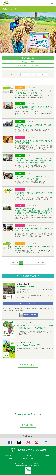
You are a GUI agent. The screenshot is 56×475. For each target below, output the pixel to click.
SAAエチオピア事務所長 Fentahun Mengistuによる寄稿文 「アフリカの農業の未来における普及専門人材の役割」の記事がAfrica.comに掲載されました (34, 211)
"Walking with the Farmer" (27, 286)
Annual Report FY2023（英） (29, 345)
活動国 (47, 455)
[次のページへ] (39, 263)
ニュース (9, 458)
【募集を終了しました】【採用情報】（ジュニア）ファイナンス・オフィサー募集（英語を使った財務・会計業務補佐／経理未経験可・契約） (34, 161)
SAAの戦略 (28, 455)
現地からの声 (28, 62)
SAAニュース (28, 58)
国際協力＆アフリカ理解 (28, 65)
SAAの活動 (28, 425)
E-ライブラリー (28, 365)
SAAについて (9, 455)
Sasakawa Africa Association (28, 414)
